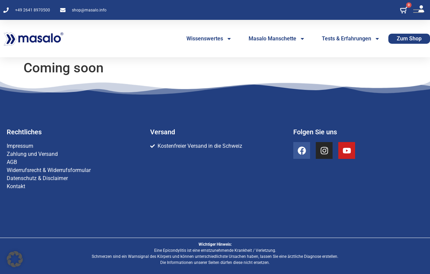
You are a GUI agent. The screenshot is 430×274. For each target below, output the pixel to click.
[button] (15, 259)
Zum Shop (409, 38)
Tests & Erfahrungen (351, 39)
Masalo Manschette (277, 39)
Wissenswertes (209, 39)
